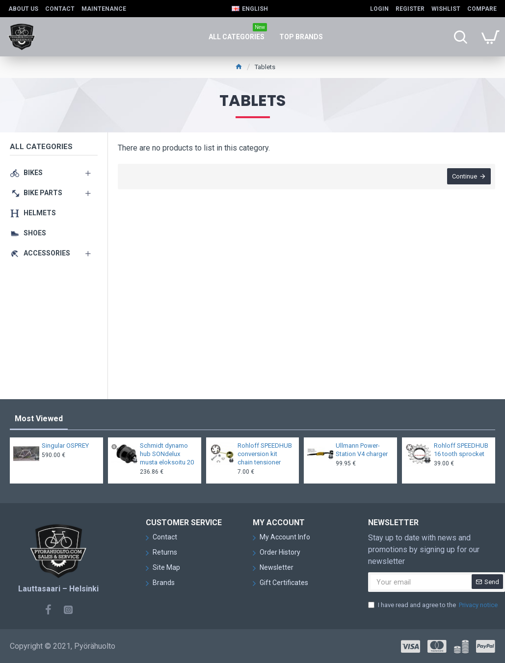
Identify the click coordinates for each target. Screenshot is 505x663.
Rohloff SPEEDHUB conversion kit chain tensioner (265, 454)
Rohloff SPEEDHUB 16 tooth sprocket (461, 450)
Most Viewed (39, 418)
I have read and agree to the (433, 605)
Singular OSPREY (65, 445)
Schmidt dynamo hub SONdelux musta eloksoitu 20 (167, 454)
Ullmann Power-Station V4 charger (362, 450)
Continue (464, 176)
